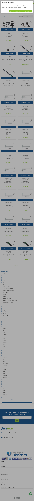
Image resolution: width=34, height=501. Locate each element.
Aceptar (27, 11)
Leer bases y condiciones (15, 11)
